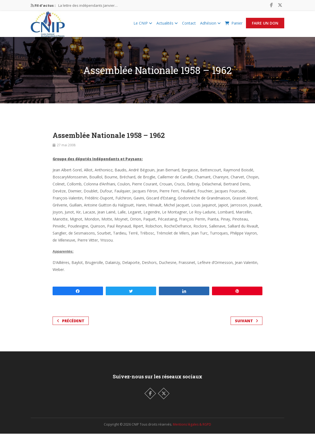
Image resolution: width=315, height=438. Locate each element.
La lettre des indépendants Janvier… (88, 5)
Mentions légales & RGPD (192, 428)
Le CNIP (142, 25)
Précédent (70, 325)
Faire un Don (265, 25)
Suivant (246, 325)
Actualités (167, 25)
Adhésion (210, 25)
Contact (189, 25)
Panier (233, 25)
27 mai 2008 (66, 149)
